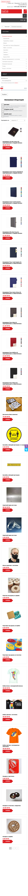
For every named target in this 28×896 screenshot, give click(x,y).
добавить (16, 82)
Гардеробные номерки (8, 41)
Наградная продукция (14, 64)
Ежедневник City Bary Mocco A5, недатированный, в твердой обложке (12, 142)
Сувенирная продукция (14, 61)
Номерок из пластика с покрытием (12, 805)
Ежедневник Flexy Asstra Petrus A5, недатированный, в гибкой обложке (12, 293)
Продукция (7, 26)
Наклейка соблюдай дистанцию (11, 475)
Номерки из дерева (8, 836)
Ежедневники (6, 38)
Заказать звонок (6, 1)
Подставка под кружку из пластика (12, 655)
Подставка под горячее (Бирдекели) (11, 45)
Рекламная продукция (14, 36)
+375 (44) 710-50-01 (19, 7)
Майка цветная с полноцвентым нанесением (11, 746)
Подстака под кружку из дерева (11, 595)
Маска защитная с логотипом (10, 565)
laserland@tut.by (22, 4)
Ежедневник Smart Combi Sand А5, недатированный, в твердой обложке (12, 202)
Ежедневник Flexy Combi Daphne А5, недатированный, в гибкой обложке (12, 262)
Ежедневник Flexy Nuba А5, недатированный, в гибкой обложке (12, 323)
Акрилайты (5, 50)
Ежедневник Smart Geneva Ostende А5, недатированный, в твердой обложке (13, 172)
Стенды (14, 66)
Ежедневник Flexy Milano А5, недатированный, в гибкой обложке (12, 383)
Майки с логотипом (7, 47)
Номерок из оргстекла (8, 776)
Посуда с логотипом (14, 68)
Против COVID (6, 57)
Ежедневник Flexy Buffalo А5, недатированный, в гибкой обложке (12, 353)
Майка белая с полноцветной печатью (13, 686)
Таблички (5, 52)
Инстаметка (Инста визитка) (10, 414)
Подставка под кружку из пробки (11, 625)
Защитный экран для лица (10, 505)
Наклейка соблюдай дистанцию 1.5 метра (14, 445)
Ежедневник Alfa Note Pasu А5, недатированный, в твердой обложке (12, 232)
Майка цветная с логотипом (10, 714)
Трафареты (5, 54)
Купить (8, 148)
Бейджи (5, 43)
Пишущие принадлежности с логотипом (14, 59)
